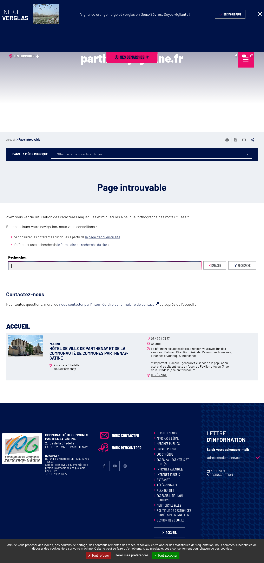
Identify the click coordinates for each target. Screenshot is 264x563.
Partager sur (252, 140)
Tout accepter (165, 555)
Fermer (260, 14)
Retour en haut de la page (251, 403)
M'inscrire (258, 458)
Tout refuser (98, 555)
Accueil (10, 139)
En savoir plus (232, 14)
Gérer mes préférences (131, 555)
